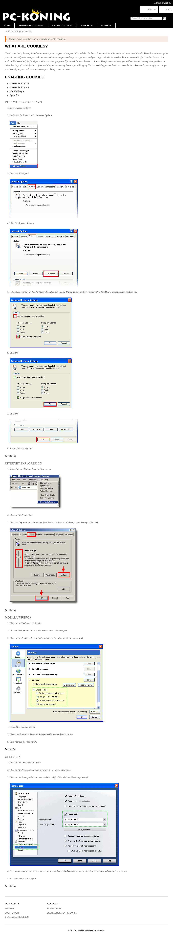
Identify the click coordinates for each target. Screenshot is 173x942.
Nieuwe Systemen (62, 25)
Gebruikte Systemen (31, 25)
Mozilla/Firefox (17, 91)
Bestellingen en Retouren (62, 913)
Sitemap (9, 909)
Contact (106, 25)
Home (7, 25)
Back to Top (10, 456)
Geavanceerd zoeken (17, 917)
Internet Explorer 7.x (19, 83)
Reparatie (87, 25)
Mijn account (54, 909)
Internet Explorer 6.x (19, 87)
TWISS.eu (100, 930)
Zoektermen (12, 913)
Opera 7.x (14, 95)
